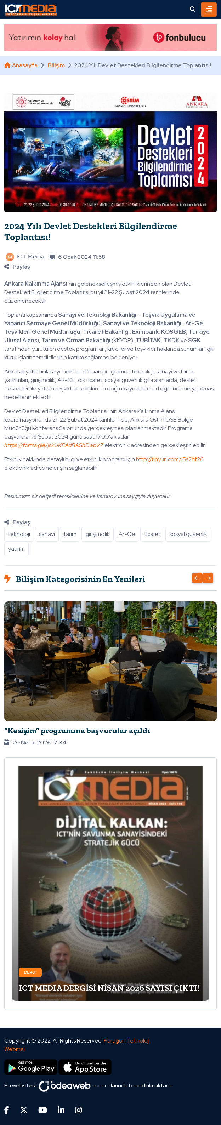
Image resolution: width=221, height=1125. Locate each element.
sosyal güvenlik (188, 534)
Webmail (15, 1049)
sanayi (47, 534)
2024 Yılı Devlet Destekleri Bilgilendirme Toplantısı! (90, 231)
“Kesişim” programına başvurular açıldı (77, 730)
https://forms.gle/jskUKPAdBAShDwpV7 (53, 445)
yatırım (16, 549)
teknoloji (19, 534)
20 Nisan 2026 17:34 (35, 742)
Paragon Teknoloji (127, 1040)
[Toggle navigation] (209, 9)
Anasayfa (21, 65)
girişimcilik (97, 534)
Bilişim (56, 65)
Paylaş (17, 266)
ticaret (152, 534)
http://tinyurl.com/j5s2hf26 (170, 459)
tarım (70, 534)
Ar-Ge (127, 534)
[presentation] (197, 578)
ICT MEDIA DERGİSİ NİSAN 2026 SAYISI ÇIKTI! (109, 988)
